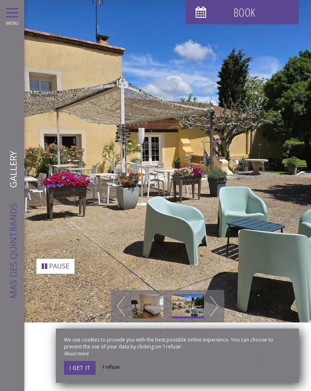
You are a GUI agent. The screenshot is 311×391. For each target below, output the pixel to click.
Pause (55, 261)
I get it (79, 368)
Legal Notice (186, 325)
